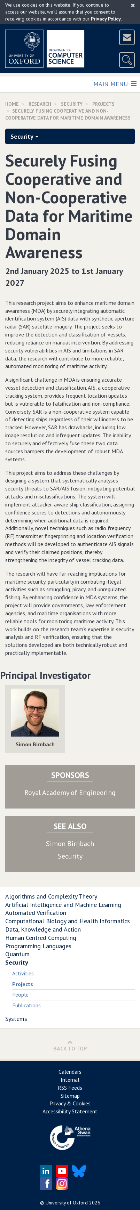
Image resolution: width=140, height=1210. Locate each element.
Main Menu (115, 83)
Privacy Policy (106, 19)
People (20, 994)
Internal (70, 1079)
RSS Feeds (70, 1087)
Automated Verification (35, 913)
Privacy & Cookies (70, 1103)
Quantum (17, 954)
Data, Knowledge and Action (43, 929)
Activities (23, 973)
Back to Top (70, 1045)
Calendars (70, 1071)
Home (12, 104)
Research (40, 104)
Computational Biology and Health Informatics (67, 921)
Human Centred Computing (40, 938)
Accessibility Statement (70, 1111)
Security (72, 104)
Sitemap (70, 1095)
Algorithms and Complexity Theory (51, 896)
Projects (103, 104)
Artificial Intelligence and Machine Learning (63, 905)
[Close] (133, 5)
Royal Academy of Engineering (70, 792)
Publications (26, 1005)
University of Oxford (67, 1203)
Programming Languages (38, 946)
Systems (16, 1019)
